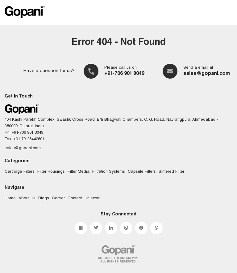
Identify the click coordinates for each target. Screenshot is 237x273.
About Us (27, 199)
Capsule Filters (142, 172)
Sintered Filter (171, 172)
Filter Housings (51, 172)
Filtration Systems (108, 172)
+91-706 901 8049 (124, 74)
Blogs (43, 199)
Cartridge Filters (20, 172)
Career (58, 199)
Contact (75, 199)
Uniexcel (92, 199)
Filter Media (78, 172)
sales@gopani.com (206, 74)
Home (10, 199)
